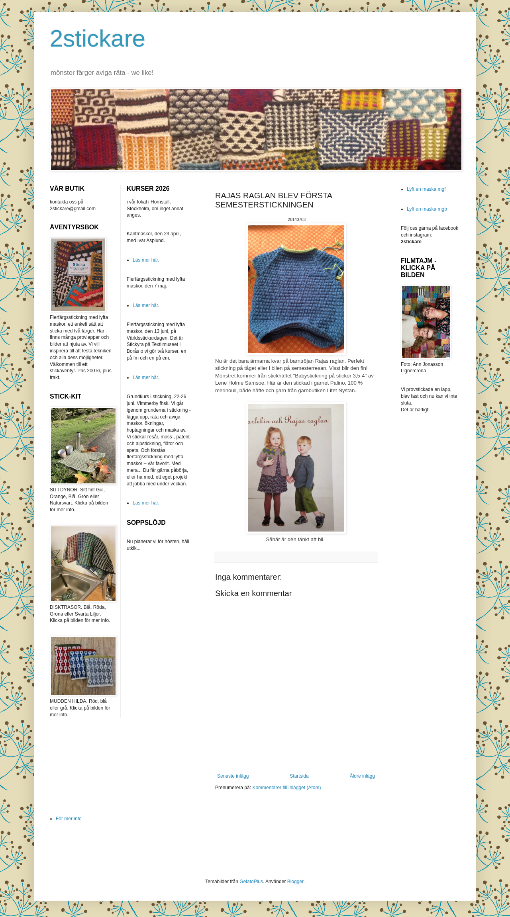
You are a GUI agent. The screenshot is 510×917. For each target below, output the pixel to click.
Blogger (295, 881)
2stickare (97, 38)
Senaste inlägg (233, 776)
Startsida (299, 776)
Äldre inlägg (362, 776)
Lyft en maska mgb (427, 209)
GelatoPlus (251, 881)
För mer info (69, 818)
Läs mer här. (146, 260)
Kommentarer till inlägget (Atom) (286, 787)
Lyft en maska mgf (426, 189)
